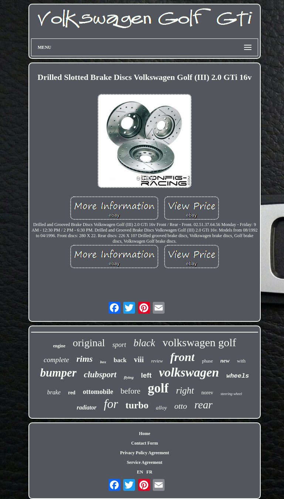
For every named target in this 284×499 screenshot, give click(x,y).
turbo (136, 405)
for (111, 404)
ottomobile (98, 391)
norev (207, 392)
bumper (58, 372)
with (241, 361)
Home (145, 433)
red (71, 392)
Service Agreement (144, 462)
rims (85, 359)
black (144, 342)
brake (54, 392)
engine (59, 345)
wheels (237, 376)
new (225, 361)
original (89, 342)
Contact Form (144, 443)
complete (56, 360)
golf (158, 388)
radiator (86, 407)
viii (139, 359)
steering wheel (231, 394)
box (103, 362)
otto (180, 406)
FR (149, 472)
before (131, 391)
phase (207, 361)
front (182, 357)
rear (204, 405)
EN (140, 472)
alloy (161, 408)
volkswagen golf (199, 342)
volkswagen (189, 372)
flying (128, 377)
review (157, 361)
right (185, 390)
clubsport (100, 374)
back (120, 360)
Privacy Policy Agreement (144, 452)
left (146, 375)
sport (119, 344)
